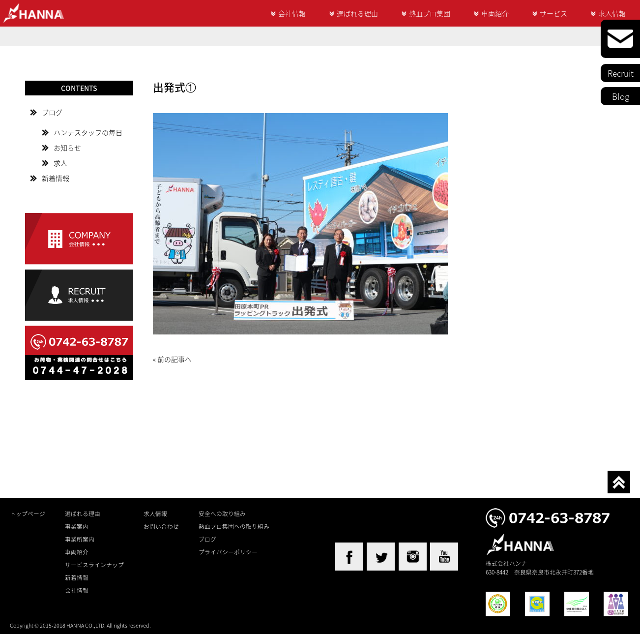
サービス (553, 13)
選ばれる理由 (357, 13)
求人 (60, 163)
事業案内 (76, 526)
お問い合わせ (161, 526)
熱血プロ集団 (429, 13)
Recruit (621, 73)
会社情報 (292, 13)
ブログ (52, 112)
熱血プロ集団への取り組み (234, 526)
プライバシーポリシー (228, 551)
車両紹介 (495, 13)
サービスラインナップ (94, 564)
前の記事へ (174, 359)
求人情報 (612, 13)
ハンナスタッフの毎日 (88, 132)
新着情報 (55, 178)
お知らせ (67, 147)
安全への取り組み (222, 513)
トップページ (27, 513)
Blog (620, 96)
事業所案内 (79, 539)
